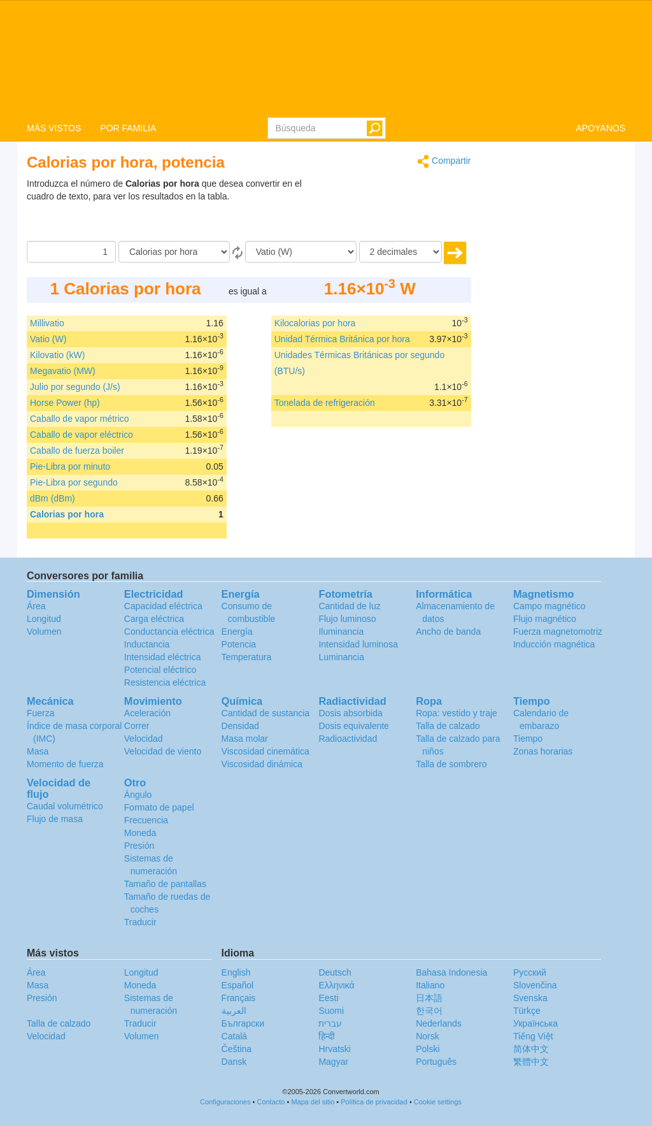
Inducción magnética (554, 644)
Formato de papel (159, 807)
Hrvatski (334, 1049)
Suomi (331, 1011)
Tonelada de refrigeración (324, 403)
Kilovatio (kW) (57, 355)
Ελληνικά (336, 985)
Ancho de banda (448, 631)
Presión (139, 846)
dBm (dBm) (52, 498)
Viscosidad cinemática (265, 751)
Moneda (140, 833)
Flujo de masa (55, 819)
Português (436, 1062)
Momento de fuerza (65, 764)
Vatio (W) (48, 339)
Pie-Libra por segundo (74, 482)
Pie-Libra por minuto (70, 466)
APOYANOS (600, 128)
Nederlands (439, 1023)
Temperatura (247, 657)
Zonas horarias (542, 751)
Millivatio (47, 323)
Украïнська (535, 1023)
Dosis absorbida (350, 713)
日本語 (429, 998)
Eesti (328, 998)
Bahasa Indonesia (451, 972)
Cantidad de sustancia (266, 713)
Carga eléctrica (154, 619)
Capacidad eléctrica (163, 606)
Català (234, 1036)
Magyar (333, 1062)
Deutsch (334, 972)
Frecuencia (146, 820)
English (236, 972)
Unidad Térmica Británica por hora (342, 339)
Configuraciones (225, 1102)
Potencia (239, 644)
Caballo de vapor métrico (79, 419)
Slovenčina (535, 985)
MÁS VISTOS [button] (54, 128)
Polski (427, 1049)
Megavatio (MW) (63, 371)
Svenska (530, 998)
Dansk (234, 1062)
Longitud (44, 619)
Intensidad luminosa (358, 644)
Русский (529, 972)
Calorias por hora (67, 514)
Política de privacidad (374, 1102)
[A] (301, 252)
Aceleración (147, 713)
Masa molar (245, 738)
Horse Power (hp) (65, 403)
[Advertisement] (391, 209)
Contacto (271, 1102)
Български (243, 1023)
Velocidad (143, 738)
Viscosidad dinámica (262, 764)
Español (238, 985)
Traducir (140, 922)
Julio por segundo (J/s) (75, 387)
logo (326, 58)
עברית (330, 1023)
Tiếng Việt (533, 1036)
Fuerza (41, 713)
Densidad (240, 726)
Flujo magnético (544, 619)
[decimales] (400, 252)
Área (36, 606)
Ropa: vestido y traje (456, 713)
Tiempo (527, 738)
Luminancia (341, 657)
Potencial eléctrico (160, 670)
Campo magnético (549, 606)
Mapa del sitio (312, 1102)
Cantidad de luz (349, 606)
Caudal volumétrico (65, 806)
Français (239, 998)
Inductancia (147, 644)
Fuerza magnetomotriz (557, 631)
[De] (174, 252)
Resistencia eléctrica (165, 682)
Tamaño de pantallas (165, 884)
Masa (37, 751)
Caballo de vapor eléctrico (81, 434)
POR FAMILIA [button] (128, 128)
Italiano (430, 985)
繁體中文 (531, 1062)
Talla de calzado (447, 726)
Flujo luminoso (347, 619)
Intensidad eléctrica (162, 657)
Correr (137, 726)
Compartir (444, 161)
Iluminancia (341, 631)
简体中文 (531, 1049)
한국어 (429, 1011)
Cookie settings (438, 1102)
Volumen (44, 631)
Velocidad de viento (162, 751)
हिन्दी (326, 1036)
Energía (237, 631)
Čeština (237, 1049)
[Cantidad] (71, 252)
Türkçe (527, 1011)
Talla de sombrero (451, 764)
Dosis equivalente (353, 726)
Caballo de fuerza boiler (77, 450)
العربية (234, 1011)
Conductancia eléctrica (169, 631)
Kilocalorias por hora (315, 323)
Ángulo (138, 795)
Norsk (427, 1036)
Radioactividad (347, 738)
